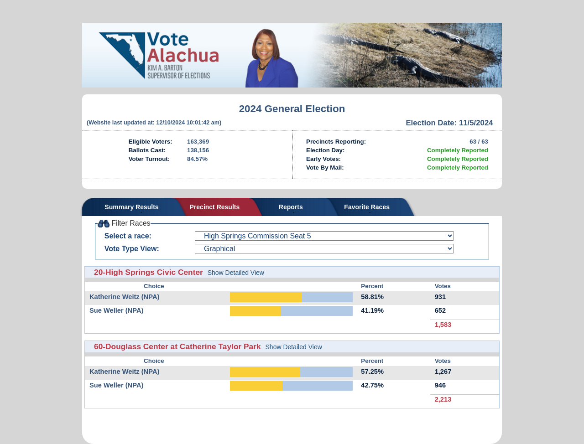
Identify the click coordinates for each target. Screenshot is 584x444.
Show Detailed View (236, 272)
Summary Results (131, 207)
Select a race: (127, 236)
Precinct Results (215, 207)
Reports (291, 207)
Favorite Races (367, 207)
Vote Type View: (131, 249)
